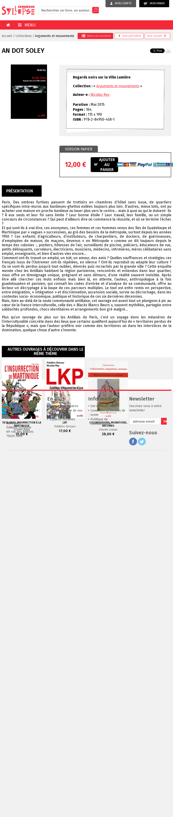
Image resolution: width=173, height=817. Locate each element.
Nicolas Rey (100, 94)
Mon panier (154, 3)
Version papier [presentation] (78, 149)
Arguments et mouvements (54, 36)
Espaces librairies (62, 487)
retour (96, 35)
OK (165, 489)
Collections (24, 36)
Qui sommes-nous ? (104, 474)
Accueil (7, 36)
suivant (156, 35)
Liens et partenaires (63, 474)
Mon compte (121, 3)
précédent (129, 35)
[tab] (78, 149)
